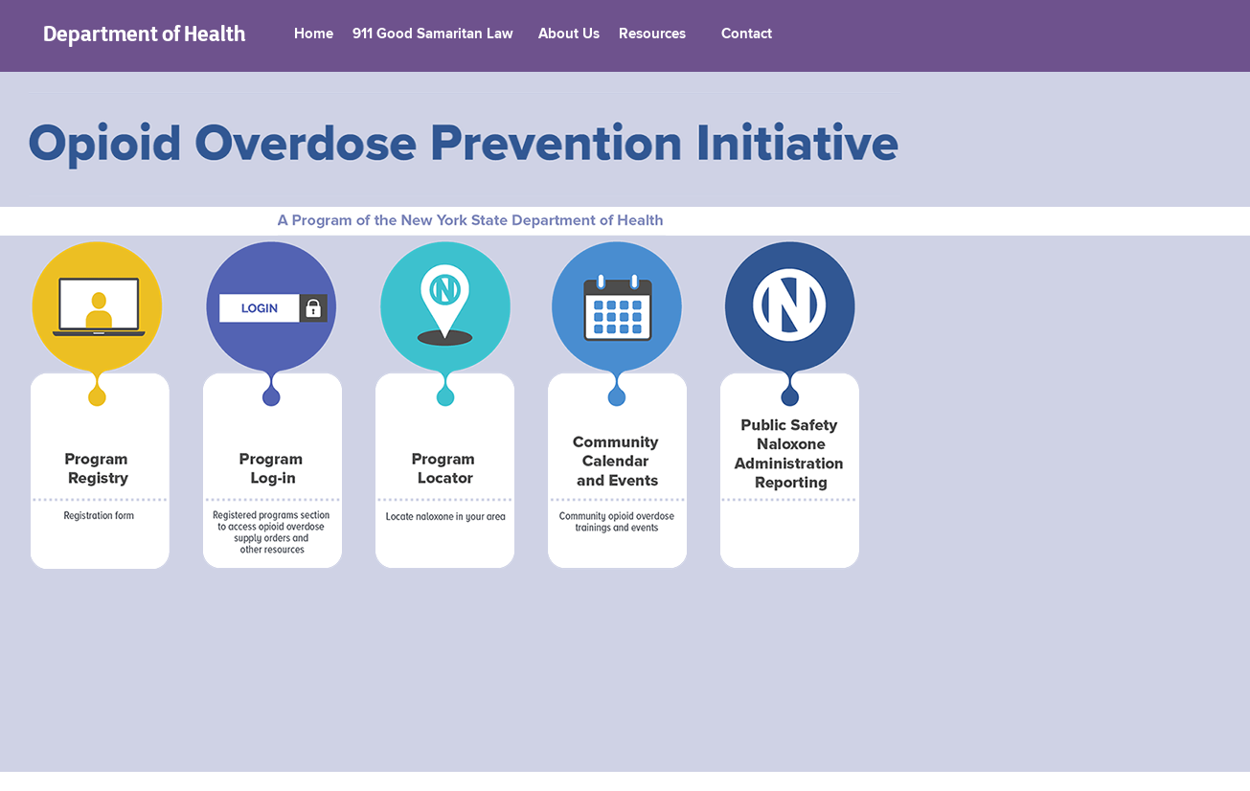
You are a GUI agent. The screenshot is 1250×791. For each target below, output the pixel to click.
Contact (746, 34)
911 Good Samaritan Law (432, 34)
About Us (569, 34)
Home (313, 34)
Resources (652, 34)
